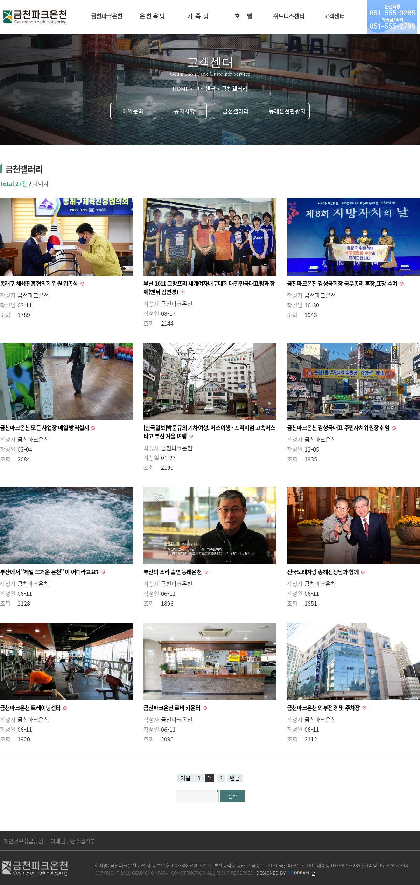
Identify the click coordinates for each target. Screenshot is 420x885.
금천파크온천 (106, 16)
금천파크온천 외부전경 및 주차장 (324, 707)
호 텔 (243, 16)
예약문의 (133, 111)
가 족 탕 (198, 16)
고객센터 (334, 16)
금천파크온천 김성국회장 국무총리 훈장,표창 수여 (342, 283)
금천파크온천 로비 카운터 (173, 707)
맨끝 (235, 778)
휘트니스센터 (288, 16)
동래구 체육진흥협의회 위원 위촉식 (39, 283)
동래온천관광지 (287, 111)
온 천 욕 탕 (152, 16)
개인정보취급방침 (23, 841)
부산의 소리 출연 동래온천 (173, 571)
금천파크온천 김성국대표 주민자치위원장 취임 (339, 427)
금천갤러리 (236, 111)
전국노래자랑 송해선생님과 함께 (323, 571)
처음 (185, 778)
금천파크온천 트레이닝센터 (31, 707)
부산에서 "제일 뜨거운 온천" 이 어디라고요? (49, 571)
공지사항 (184, 111)
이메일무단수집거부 (72, 841)
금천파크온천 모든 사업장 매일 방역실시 (45, 427)
